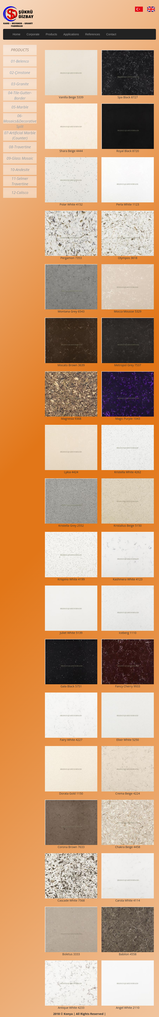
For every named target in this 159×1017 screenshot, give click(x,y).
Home (16, 34)
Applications (71, 34)
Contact (111, 34)
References (92, 34)
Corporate (32, 34)
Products (51, 34)
